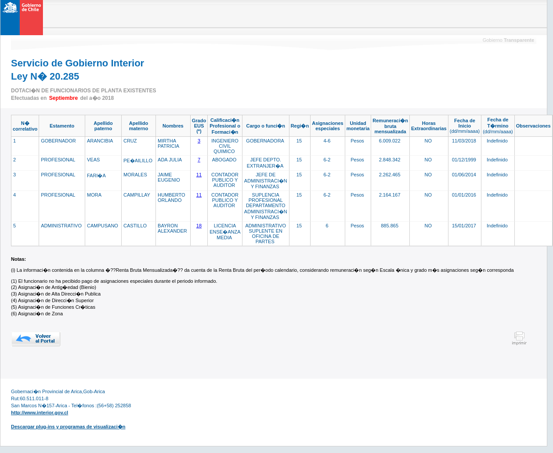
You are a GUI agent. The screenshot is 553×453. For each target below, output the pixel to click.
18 (199, 225)
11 (199, 174)
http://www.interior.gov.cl (39, 412)
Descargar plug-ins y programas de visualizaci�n (68, 426)
